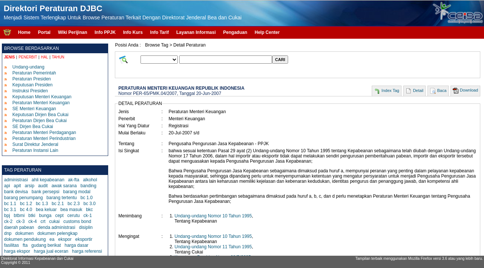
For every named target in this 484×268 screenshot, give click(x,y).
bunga (45, 215)
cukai (54, 221)
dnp (8, 233)
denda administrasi (56, 227)
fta (25, 245)
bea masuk (71, 209)
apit (17, 185)
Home (24, 32)
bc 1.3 (42, 203)
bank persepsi (45, 191)
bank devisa (16, 191)
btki (31, 215)
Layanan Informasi (196, 32)
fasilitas (11, 245)
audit (43, 185)
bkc (89, 209)
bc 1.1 (10, 203)
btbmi (19, 215)
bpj (7, 215)
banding (88, 185)
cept (59, 215)
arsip (29, 185)
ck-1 (87, 215)
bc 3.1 (10, 209)
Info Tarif (159, 32)
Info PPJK (105, 32)
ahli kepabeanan (48, 179)
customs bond (77, 221)
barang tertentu (61, 197)
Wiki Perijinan (72, 32)
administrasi (16, 179)
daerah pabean (19, 227)
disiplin (86, 227)
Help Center (267, 32)
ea (51, 239)
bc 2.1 (58, 203)
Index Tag (390, 90)
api (7, 185)
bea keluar (46, 209)
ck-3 (20, 221)
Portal (44, 32)
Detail (418, 90)
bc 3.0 (90, 203)
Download (469, 90)
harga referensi (87, 251)
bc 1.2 (26, 203)
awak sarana (64, 185)
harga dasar (76, 245)
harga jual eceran (51, 251)
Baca (441, 90)
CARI (280, 59)
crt (43, 221)
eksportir (83, 239)
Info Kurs (133, 32)
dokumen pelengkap (57, 233)
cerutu (73, 215)
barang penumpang (23, 197)
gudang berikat (46, 245)
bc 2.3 (74, 203)
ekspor (64, 239)
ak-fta (73, 179)
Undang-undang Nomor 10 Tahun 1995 (213, 215)
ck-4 (32, 221)
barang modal (76, 191)
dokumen (24, 233)
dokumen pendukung (25, 239)
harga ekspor (17, 251)
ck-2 (8, 221)
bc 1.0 (87, 197)
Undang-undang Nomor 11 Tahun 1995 (213, 246)
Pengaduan (235, 32)
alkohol (90, 179)
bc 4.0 (26, 209)
